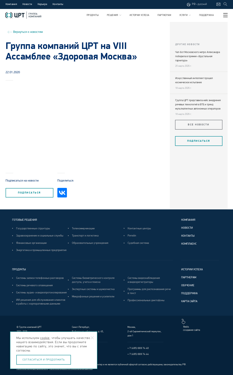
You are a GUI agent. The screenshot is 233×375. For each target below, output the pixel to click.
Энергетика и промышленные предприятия (41, 250)
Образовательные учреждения (90, 243)
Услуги (185, 15)
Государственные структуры (33, 228)
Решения (114, 15)
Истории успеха (139, 15)
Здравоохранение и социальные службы (39, 235)
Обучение (187, 285)
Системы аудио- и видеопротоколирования (41, 292)
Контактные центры (139, 228)
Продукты (93, 15)
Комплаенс (189, 243)
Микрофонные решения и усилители (93, 296)
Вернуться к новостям (24, 31)
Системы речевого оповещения (34, 285)
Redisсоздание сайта (191, 325)
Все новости (199, 124)
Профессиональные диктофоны (146, 300)
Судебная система (138, 243)
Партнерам (164, 15)
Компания (11, 4)
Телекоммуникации (83, 228)
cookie (45, 338)
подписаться (29, 192)
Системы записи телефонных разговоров (40, 278)
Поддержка (206, 15)
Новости (27, 4)
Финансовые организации (31, 243)
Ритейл (132, 235)
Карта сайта (189, 301)
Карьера (42, 4)
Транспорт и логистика (85, 235)
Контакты (58, 4)
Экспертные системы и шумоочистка (93, 289)
